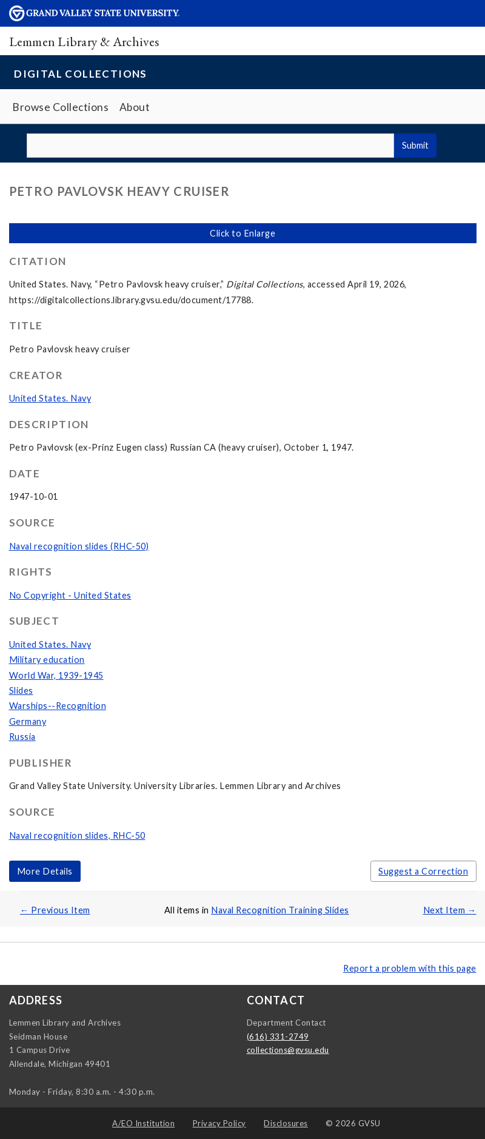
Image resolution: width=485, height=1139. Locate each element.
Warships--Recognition (58, 706)
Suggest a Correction (423, 871)
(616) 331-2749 (278, 1036)
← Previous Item (55, 910)
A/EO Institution (143, 1123)
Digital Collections (80, 73)
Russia (22, 736)
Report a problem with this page (410, 968)
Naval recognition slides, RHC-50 (77, 835)
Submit (415, 145)
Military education (47, 659)
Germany (28, 721)
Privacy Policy (219, 1123)
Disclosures (286, 1123)
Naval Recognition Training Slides (280, 910)
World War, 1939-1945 (56, 675)
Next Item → (450, 910)
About (134, 107)
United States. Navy (50, 398)
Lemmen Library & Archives (84, 41)
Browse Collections (60, 107)
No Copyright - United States (70, 595)
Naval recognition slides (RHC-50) (79, 546)
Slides (21, 690)
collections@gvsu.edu (288, 1050)
